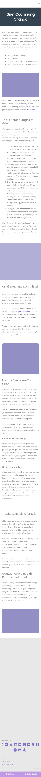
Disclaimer (6, 761)
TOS (3, 758)
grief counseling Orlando (27, 311)
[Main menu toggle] (38, 3)
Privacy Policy (7, 764)
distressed (31, 110)
